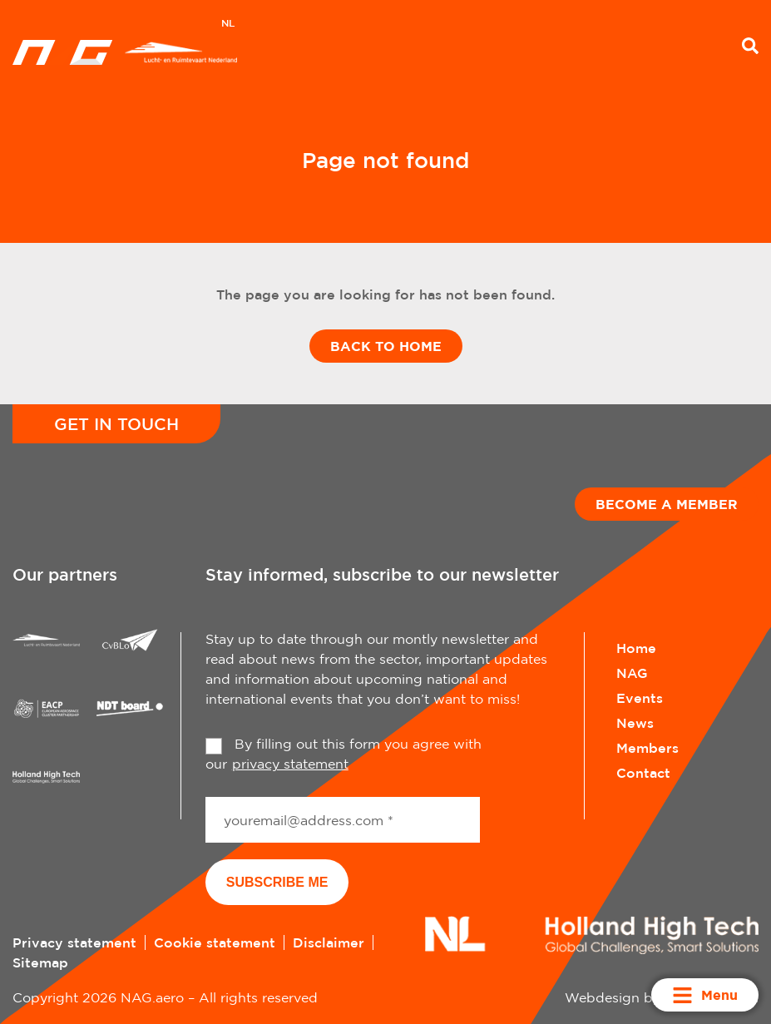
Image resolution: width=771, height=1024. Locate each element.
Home (636, 648)
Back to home (386, 346)
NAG (632, 672)
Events (639, 697)
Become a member (667, 504)
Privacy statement (74, 942)
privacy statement (290, 763)
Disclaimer (328, 942)
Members (647, 747)
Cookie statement (214, 942)
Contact (643, 772)
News (635, 722)
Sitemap (40, 962)
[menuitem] (228, 25)
